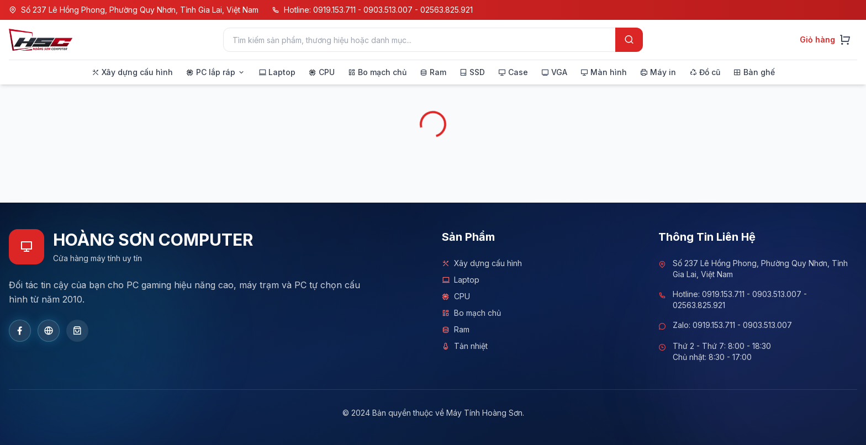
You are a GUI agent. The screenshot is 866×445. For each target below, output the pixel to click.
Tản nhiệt (465, 346)
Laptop (460, 279)
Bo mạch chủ (471, 313)
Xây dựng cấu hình (482, 263)
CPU (456, 296)
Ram (455, 329)
